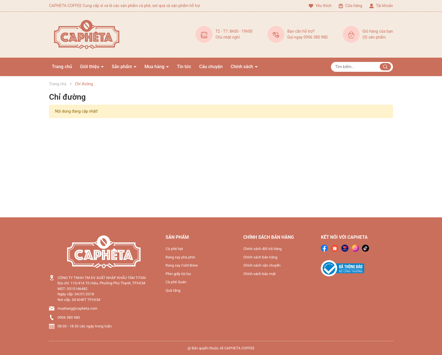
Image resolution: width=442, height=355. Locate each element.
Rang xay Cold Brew (181, 265)
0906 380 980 (69, 317)
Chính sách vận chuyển (261, 265)
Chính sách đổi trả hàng (262, 249)
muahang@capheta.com (78, 308)
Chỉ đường (67, 97)
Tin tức (184, 66)
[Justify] (385, 66)
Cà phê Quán (175, 282)
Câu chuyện (211, 66)
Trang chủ (62, 66)
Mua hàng (154, 66)
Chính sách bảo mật (259, 274)
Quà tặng (172, 290)
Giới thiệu (90, 66)
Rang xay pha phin (180, 257)
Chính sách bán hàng (260, 257)
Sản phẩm (122, 66)
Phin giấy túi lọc (178, 274)
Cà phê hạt (174, 249)
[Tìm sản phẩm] (362, 67)
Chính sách (242, 66)
